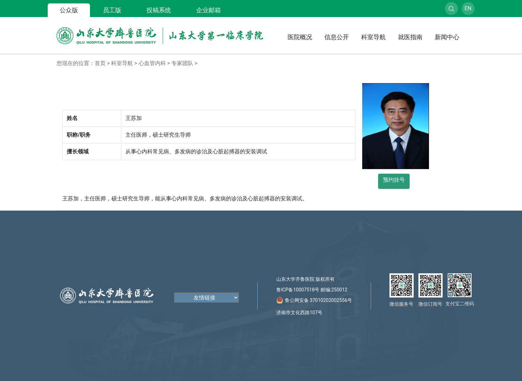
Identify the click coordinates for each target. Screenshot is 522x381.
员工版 (112, 10)
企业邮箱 (208, 10)
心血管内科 (152, 63)
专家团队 (182, 63)
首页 (100, 63)
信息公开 (336, 37)
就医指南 (410, 37)
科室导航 (373, 37)
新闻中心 (447, 37)
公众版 (69, 10)
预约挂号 (394, 180)
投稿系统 (159, 10)
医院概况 (300, 37)
